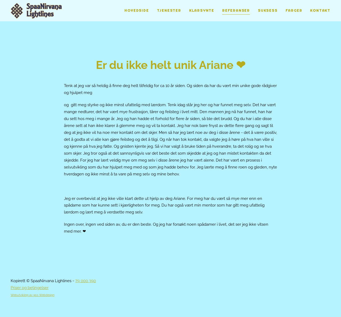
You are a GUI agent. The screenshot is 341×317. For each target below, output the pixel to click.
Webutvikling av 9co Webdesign (32, 295)
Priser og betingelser (29, 287)
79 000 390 (85, 280)
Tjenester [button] (169, 10)
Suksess (268, 10)
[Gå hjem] (36, 10)
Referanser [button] (236, 10)
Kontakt (320, 10)
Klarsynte (201, 10)
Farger (294, 10)
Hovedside (136, 10)
